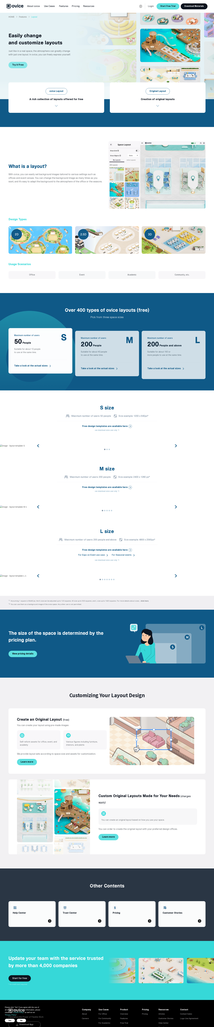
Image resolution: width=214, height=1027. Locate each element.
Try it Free (18, 65)
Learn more (27, 762)
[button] (33, 6)
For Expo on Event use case (91, 555)
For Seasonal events (121, 555)
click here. (145, 601)
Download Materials (194, 6)
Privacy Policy (10, 1015)
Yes (9, 1020)
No (21, 1020)
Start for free (19, 978)
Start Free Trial (168, 6)
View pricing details (22, 654)
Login (151, 6)
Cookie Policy (18, 1012)
